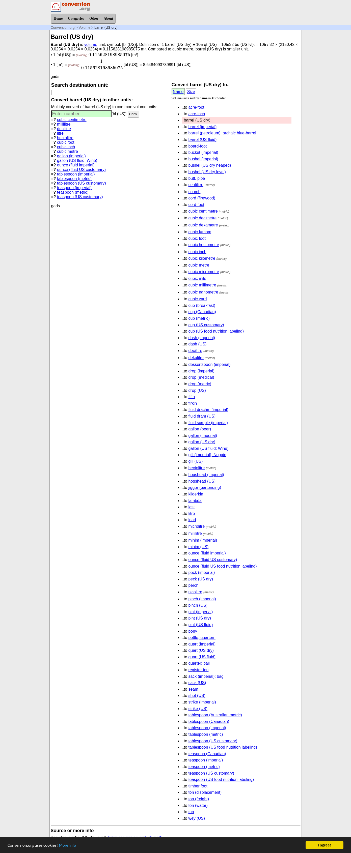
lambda (194, 500)
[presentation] (109, 55)
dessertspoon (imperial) (209, 364)
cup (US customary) (206, 325)
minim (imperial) (202, 540)
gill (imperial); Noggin (207, 455)
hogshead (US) (201, 481)
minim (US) (198, 547)
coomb (194, 192)
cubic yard (197, 299)
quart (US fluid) (201, 657)
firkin (192, 403)
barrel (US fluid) (202, 139)
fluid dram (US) (201, 416)
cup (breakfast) (201, 305)
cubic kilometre (201, 258)
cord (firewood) (201, 198)
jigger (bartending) (204, 487)
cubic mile (197, 278)
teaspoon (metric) (73, 192)
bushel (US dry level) (207, 172)
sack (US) (197, 683)
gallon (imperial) (71, 156)
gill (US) (195, 461)
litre (60, 133)
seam (193, 689)
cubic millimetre (202, 285)
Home (58, 18)
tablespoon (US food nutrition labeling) (222, 747)
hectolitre (65, 138)
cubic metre (67, 151)
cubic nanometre (203, 292)
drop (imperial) (201, 371)
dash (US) (197, 344)
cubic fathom (199, 232)
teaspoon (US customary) (80, 197)
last (191, 507)
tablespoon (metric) (74, 179)
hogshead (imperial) (206, 475)
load (192, 520)
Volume (84, 27)
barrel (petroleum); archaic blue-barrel (222, 133)
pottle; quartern (201, 637)
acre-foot (196, 107)
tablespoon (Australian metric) (215, 715)
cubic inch (66, 147)
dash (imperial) (201, 338)
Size (191, 92)
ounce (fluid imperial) (76, 165)
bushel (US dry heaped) (209, 165)
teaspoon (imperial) (74, 188)
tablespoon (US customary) (81, 183)
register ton (198, 670)
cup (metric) (198, 318)
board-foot (197, 146)
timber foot (197, 786)
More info (67, 845)
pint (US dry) (199, 618)
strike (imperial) (202, 702)
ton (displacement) (205, 792)
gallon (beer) (199, 429)
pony (192, 631)
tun (191, 812)
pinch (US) (197, 605)
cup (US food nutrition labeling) (216, 331)
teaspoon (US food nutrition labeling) (221, 779)
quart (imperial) (201, 644)
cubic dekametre (203, 225)
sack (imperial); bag (206, 676)
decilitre (64, 129)
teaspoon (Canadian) (207, 754)
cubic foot (65, 142)
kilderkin (195, 494)
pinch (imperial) (202, 599)
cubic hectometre (203, 245)
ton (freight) (198, 799)
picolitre (195, 592)
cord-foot (196, 204)
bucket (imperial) (203, 152)
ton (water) (197, 805)
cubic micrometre (203, 272)
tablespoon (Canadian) (208, 721)
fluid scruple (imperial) (208, 423)
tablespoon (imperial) (76, 174)
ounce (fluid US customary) (81, 169)
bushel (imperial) (203, 159)
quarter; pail (199, 663)
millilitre (63, 124)
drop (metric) (199, 384)
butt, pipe (196, 178)
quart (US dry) (200, 650)
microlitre (196, 526)
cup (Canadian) (202, 312)
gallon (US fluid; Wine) (77, 160)
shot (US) (196, 695)
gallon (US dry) (201, 442)
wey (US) (196, 818)
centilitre (195, 185)
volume (90, 44)
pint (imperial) (200, 612)
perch (193, 585)
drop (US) (197, 390)
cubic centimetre (72, 119)
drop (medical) (201, 377)
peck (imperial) (201, 572)
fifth (191, 397)
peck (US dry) (200, 579)
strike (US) (197, 709)
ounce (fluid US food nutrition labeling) (222, 566)
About (108, 18)
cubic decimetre (202, 218)
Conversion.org (63, 27)
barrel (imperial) (202, 127)
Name (178, 92)
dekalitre (195, 358)
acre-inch (196, 114)
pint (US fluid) (200, 625)
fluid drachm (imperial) (208, 409)
